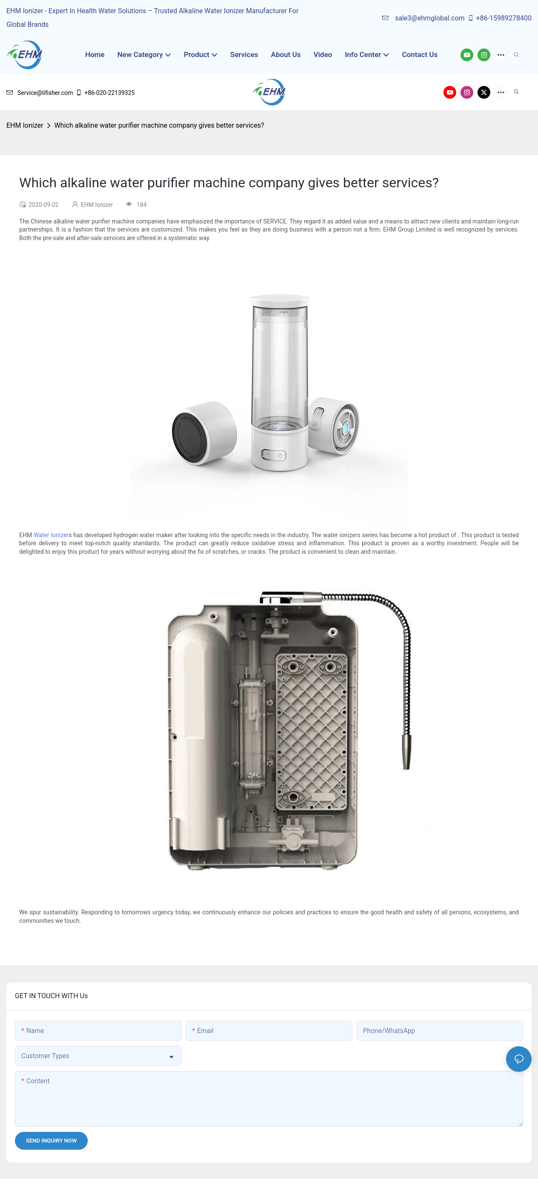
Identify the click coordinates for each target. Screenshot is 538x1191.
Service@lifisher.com (39, 92)
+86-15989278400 (499, 18)
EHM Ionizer (24, 125)
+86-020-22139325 (105, 92)
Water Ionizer (51, 535)
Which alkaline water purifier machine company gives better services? (159, 125)
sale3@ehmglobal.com (423, 18)
